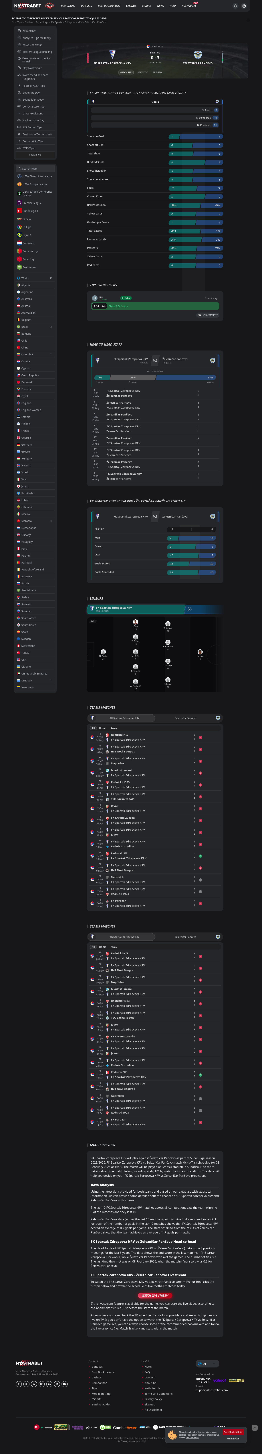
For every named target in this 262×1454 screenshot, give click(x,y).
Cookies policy (192, 1437)
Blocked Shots (95, 162)
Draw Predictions (30, 113)
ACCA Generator (29, 45)
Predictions (67, 5)
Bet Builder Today (30, 99)
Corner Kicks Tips (30, 141)
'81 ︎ (215, 125)
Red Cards (93, 265)
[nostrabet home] (29, 1363)
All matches (27, 31)
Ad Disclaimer (153, 1409)
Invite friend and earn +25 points (32, 77)
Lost (97, 555)
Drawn (98, 546)
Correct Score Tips (30, 106)
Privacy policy (153, 1399)
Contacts (150, 1377)
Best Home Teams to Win (35, 134)
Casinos (131, 5)
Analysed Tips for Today (34, 38)
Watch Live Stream (155, 1296)
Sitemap (150, 1404)
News (160, 5)
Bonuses (86, 5)
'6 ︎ (216, 110)
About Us (150, 1383)
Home (102, 728)
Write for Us (152, 1388)
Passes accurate (96, 239)
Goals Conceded (104, 572)
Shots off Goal (95, 145)
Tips (19, 22)
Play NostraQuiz (29, 68)
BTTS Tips (25, 148)
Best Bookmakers (109, 5)
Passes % (92, 248)
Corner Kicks (94, 196)
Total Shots (93, 153)
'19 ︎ (215, 117)
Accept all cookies (233, 1432)
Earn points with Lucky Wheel (33, 60)
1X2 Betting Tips (29, 127)
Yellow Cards (94, 213)
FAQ (147, 1372)
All (93, 728)
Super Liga (42, 22)
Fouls (90, 187)
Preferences (233, 1438)
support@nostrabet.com (212, 1390)
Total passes (94, 230)
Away (114, 728)
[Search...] (235, 6)
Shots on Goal (95, 136)
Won (97, 537)
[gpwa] (62, 1427)
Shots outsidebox (97, 179)
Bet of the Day (28, 93)
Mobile (146, 5)
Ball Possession (96, 205)
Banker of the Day (30, 120)
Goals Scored (102, 563)
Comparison (99, 1383)
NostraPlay (189, 5)
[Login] (244, 6)
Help (173, 5)
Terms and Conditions (159, 1393)
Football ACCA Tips (31, 86)
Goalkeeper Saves (98, 222)
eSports (97, 1399)
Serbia (29, 22)
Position (99, 528)
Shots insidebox (96, 170)
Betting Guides (101, 1404)
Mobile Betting (101, 1393)
